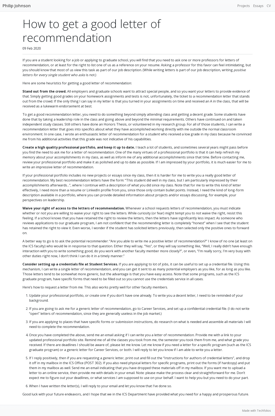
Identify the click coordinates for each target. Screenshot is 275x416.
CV (269, 5)
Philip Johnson (16, 5)
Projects (243, 5)
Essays (258, 5)
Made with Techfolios (256, 411)
